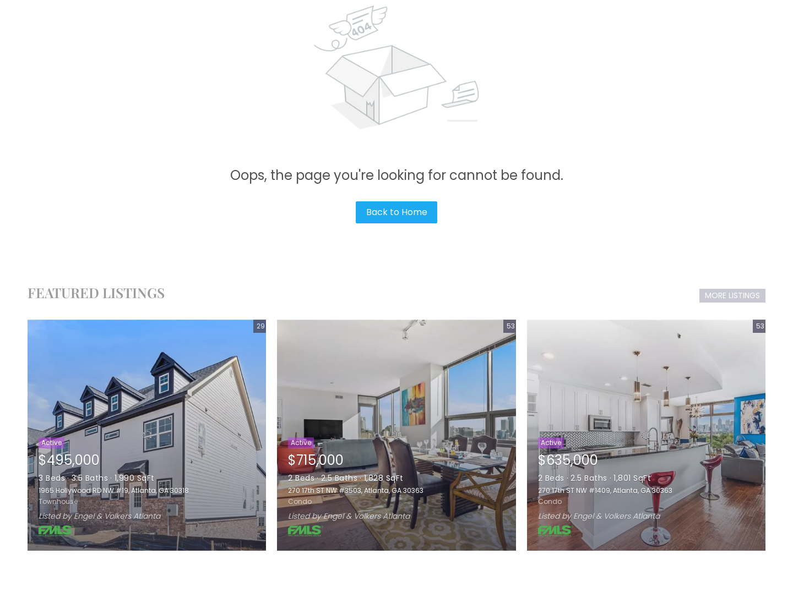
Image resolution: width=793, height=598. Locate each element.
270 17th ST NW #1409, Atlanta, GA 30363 (605, 490)
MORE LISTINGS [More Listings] (732, 295)
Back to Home (396, 212)
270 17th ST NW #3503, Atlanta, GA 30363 (355, 490)
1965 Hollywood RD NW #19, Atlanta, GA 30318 (114, 490)
